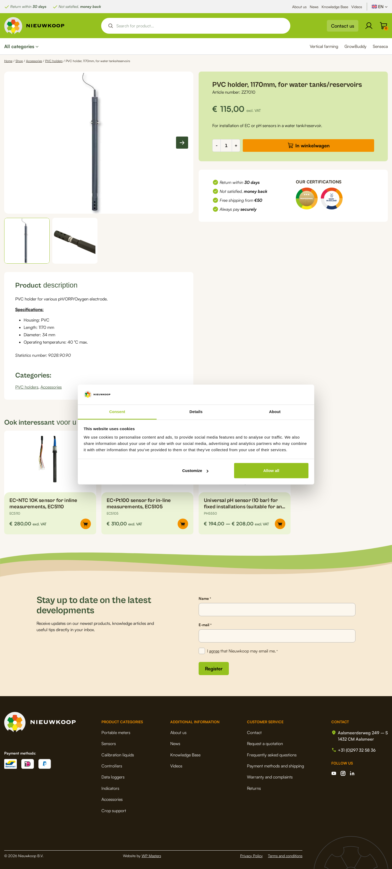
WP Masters (151, 855)
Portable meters (115, 732)
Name (205, 598)
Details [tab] (196, 411)
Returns (254, 788)
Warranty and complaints (270, 777)
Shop (19, 61)
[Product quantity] (226, 145)
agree (214, 651)
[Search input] (200, 26)
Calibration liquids (117, 754)
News (314, 6)
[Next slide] (182, 143)
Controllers (111, 765)
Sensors (108, 743)
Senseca (380, 46)
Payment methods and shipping (275, 765)
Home (8, 61)
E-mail (205, 624)
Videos (356, 6)
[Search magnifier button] (110, 26)
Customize (195, 470)
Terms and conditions (285, 855)
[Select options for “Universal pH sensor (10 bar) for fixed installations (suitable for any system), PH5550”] (280, 524)
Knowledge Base (335, 6)
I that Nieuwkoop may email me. (242, 651)
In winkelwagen (312, 145)
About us (299, 6)
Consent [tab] (117, 411)
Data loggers (113, 777)
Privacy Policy (251, 855)
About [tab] (275, 411)
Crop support (113, 810)
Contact (254, 732)
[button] (27, 241)
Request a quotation (265, 743)
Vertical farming (324, 46)
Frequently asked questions (272, 754)
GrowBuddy (355, 46)
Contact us (342, 26)
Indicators (110, 788)
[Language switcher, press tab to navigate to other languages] (380, 7)
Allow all (271, 470)
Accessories (34, 61)
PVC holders (54, 61)
